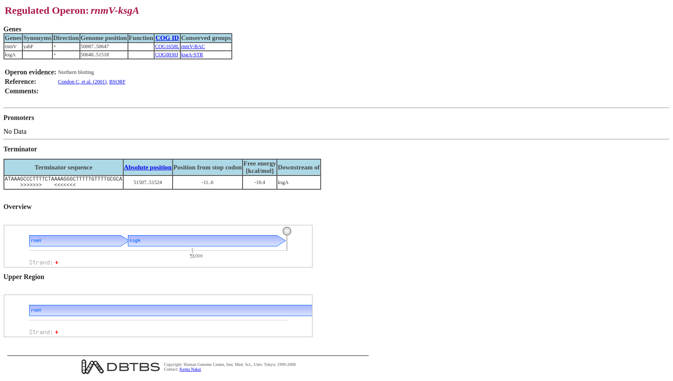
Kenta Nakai (190, 371)
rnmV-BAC (193, 46)
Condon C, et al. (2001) (82, 82)
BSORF (117, 82)
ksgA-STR (192, 55)
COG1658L (167, 46)
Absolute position (148, 167)
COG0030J (166, 55)
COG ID (167, 37)
